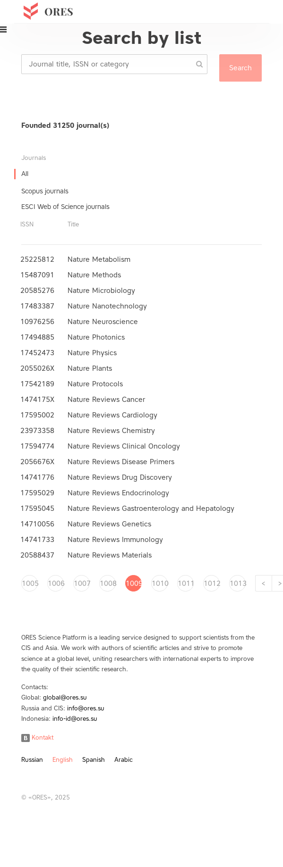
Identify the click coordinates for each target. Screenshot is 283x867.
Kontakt (37, 737)
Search (240, 68)
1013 (238, 583)
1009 (134, 583)
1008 (108, 583)
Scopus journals (45, 191)
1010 (160, 583)
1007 (82, 583)
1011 (186, 583)
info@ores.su (85, 708)
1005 (30, 583)
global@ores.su (65, 697)
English (62, 759)
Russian (32, 759)
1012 (212, 583)
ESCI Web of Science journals (65, 207)
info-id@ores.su (74, 718)
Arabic (123, 759)
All (24, 174)
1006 (56, 583)
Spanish (93, 759)
